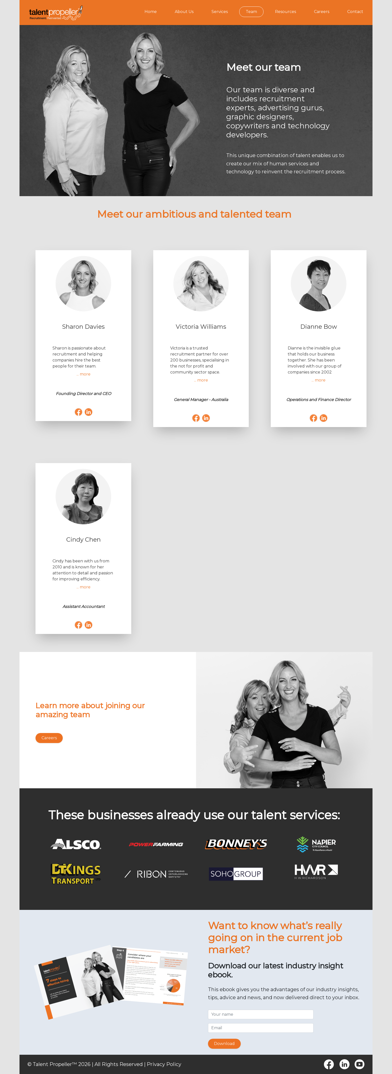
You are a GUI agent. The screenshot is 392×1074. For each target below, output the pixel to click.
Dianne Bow (318, 326)
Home (150, 11)
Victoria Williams (201, 326)
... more (83, 374)
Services (220, 11)
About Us (184, 11)
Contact (355, 11)
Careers (321, 11)
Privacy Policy (164, 1064)
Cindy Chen (83, 539)
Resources (285, 11)
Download (224, 1043)
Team (251, 11)
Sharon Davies (83, 326)
